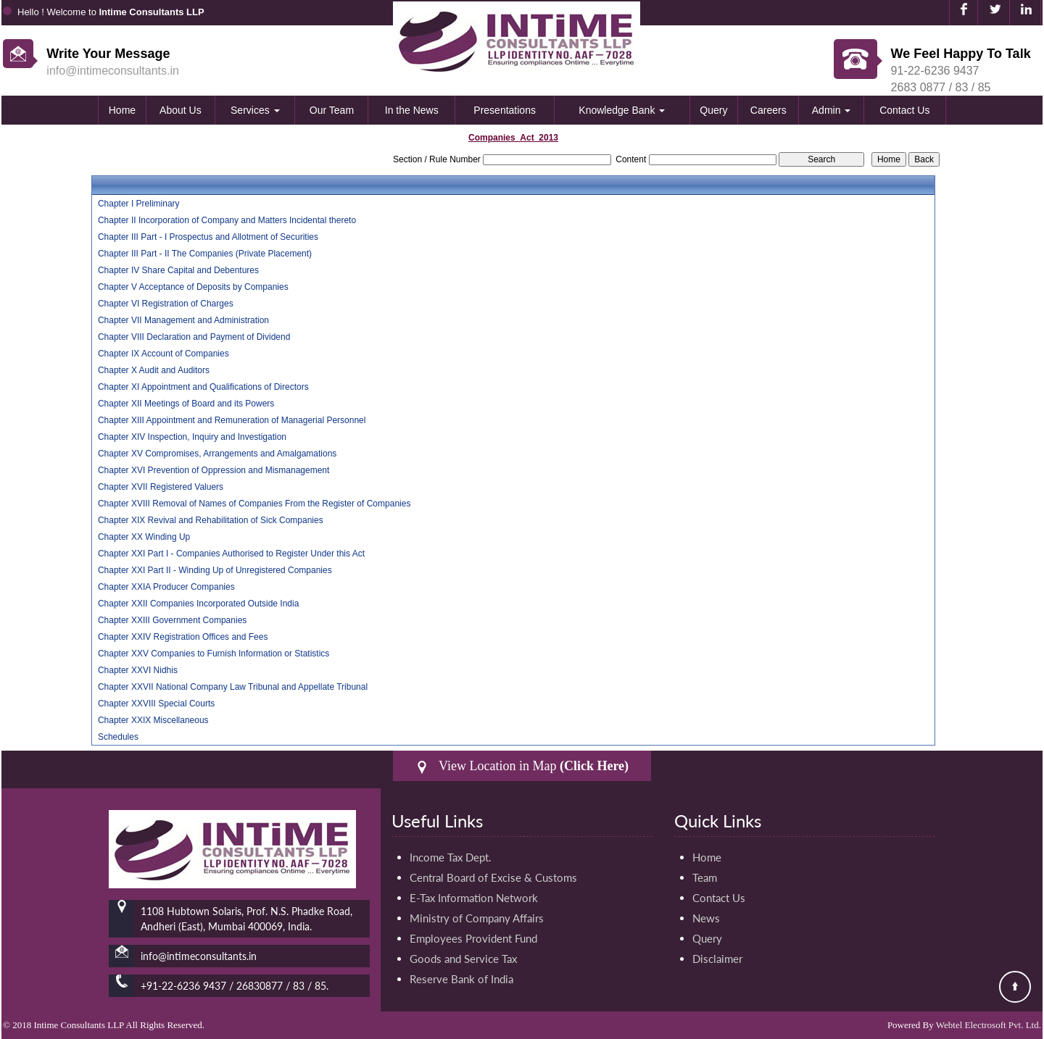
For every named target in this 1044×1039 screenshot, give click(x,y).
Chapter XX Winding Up (144, 537)
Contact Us (904, 110)
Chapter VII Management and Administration (183, 320)
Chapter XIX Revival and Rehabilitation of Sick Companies (210, 520)
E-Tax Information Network (474, 897)
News (706, 918)
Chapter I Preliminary (139, 204)
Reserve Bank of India (461, 978)
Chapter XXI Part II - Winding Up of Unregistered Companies (215, 570)
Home (122, 110)
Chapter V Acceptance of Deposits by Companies (193, 287)
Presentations (504, 110)
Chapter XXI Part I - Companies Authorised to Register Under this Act (231, 553)
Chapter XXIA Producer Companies (166, 587)
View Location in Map (522, 766)
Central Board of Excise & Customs (493, 877)
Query (713, 110)
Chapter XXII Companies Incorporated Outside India (198, 603)
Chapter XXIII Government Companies (172, 620)
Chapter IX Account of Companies (163, 354)
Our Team (332, 110)
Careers (768, 110)
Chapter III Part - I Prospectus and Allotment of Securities (208, 237)
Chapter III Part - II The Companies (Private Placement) (205, 254)
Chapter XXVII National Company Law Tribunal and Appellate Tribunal (233, 687)
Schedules (118, 737)
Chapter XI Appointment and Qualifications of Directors (203, 387)
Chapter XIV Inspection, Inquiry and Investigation (192, 437)
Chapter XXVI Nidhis (138, 670)
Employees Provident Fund (473, 938)
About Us (181, 110)
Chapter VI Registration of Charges (165, 304)
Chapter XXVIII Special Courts (156, 703)
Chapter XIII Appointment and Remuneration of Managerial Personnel (232, 420)
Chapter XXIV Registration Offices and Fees (183, 637)
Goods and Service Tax (463, 958)
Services (255, 110)
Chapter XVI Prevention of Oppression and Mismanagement (214, 470)
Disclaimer (717, 958)
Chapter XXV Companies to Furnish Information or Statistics (213, 653)
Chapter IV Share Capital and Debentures (178, 270)
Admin (831, 110)
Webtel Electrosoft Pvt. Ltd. (988, 1024)
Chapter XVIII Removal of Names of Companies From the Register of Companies (254, 503)
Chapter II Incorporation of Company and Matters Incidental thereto (227, 220)
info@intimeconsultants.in (112, 70)
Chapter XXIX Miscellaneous (153, 720)
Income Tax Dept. (451, 857)
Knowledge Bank (622, 110)
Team (704, 877)
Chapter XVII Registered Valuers (160, 487)
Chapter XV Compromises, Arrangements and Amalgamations (217, 453)
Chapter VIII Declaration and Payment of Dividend (194, 337)
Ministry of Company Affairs (477, 918)
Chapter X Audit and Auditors (154, 370)
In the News (412, 110)
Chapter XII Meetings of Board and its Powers (186, 404)
